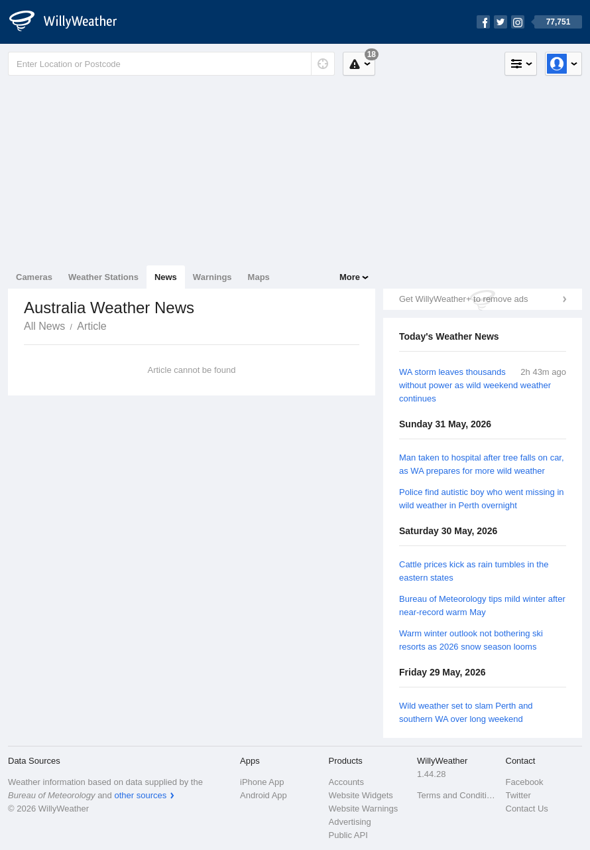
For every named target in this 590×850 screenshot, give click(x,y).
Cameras (34, 277)
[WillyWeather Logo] (70, 22)
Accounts (346, 782)
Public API (348, 835)
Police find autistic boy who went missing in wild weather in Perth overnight (481, 498)
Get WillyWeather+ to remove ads (463, 299)
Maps (259, 277)
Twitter (518, 795)
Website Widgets (361, 795)
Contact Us (527, 809)
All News (44, 326)
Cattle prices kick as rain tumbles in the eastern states (473, 571)
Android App (263, 795)
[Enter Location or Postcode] (171, 64)
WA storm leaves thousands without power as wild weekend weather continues (475, 385)
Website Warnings (363, 809)
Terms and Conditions (457, 795)
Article (91, 326)
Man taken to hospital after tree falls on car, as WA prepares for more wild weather (481, 464)
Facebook (525, 782)
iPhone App (262, 782)
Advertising (350, 822)
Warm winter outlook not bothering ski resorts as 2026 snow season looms (471, 640)
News (165, 277)
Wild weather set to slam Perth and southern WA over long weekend (466, 712)
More (349, 277)
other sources (140, 795)
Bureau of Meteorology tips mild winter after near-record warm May (482, 605)
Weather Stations (103, 277)
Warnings (212, 277)
